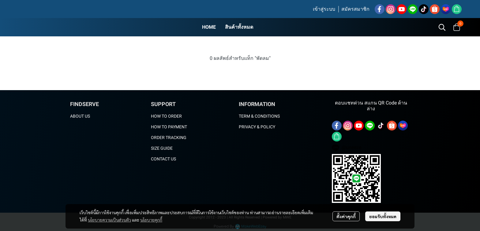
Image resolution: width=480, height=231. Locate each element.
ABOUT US (80, 116)
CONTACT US (163, 158)
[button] (442, 27)
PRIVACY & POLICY (257, 126)
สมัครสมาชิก (355, 9)
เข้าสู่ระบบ (324, 9)
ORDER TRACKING (168, 137)
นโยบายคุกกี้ (151, 219)
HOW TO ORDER (166, 116)
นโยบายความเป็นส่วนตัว (109, 219)
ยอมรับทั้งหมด (382, 216)
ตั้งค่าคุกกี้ (346, 216)
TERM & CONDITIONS (259, 116)
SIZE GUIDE (162, 148)
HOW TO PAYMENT (169, 126)
